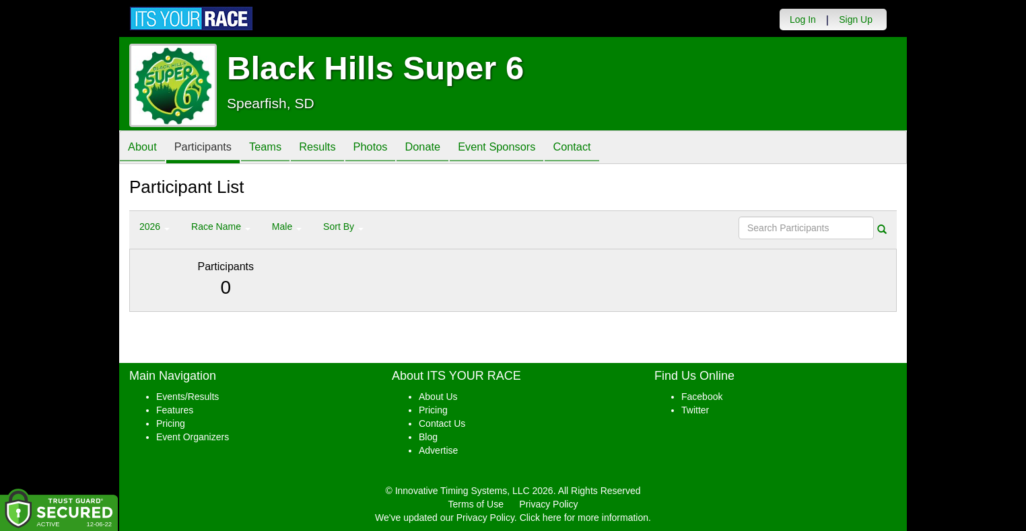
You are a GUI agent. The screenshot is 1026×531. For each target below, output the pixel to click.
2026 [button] (154, 226)
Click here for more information (584, 517)
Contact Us (442, 423)
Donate (450, 148)
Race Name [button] (220, 226)
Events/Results (187, 396)
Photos (393, 148)
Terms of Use (476, 504)
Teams (278, 148)
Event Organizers (192, 437)
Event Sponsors (530, 148)
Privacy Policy (548, 504)
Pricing (170, 423)
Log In (803, 19)
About (145, 148)
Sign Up (856, 19)
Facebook (701, 396)
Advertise (438, 450)
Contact (611, 148)
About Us (438, 396)
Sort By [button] (343, 226)
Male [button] (287, 226)
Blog (428, 437)
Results (335, 148)
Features (174, 410)
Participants (210, 148)
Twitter (695, 410)
